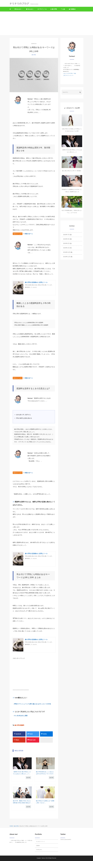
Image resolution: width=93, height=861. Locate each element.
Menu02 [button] (30, 9)
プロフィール (42, 9)
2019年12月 (66, 252)
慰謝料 (22, 725)
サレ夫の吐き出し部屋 (20, 715)
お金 (63, 9)
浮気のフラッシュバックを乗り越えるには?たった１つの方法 (32, 704)
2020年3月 (66, 239)
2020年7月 (66, 234)
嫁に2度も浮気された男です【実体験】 (72, 170)
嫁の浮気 (54, 9)
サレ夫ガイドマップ (40, 841)
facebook (17, 734)
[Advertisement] (46, 23)
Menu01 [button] (18, 9)
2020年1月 (66, 248)
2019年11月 (66, 256)
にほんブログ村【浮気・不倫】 (69, 73)
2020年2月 (66, 243)
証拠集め (72, 9)
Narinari (43, 858)
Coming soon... (39, 849)
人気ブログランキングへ (68, 75)
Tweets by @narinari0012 (65, 839)
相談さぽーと (29, 233)
